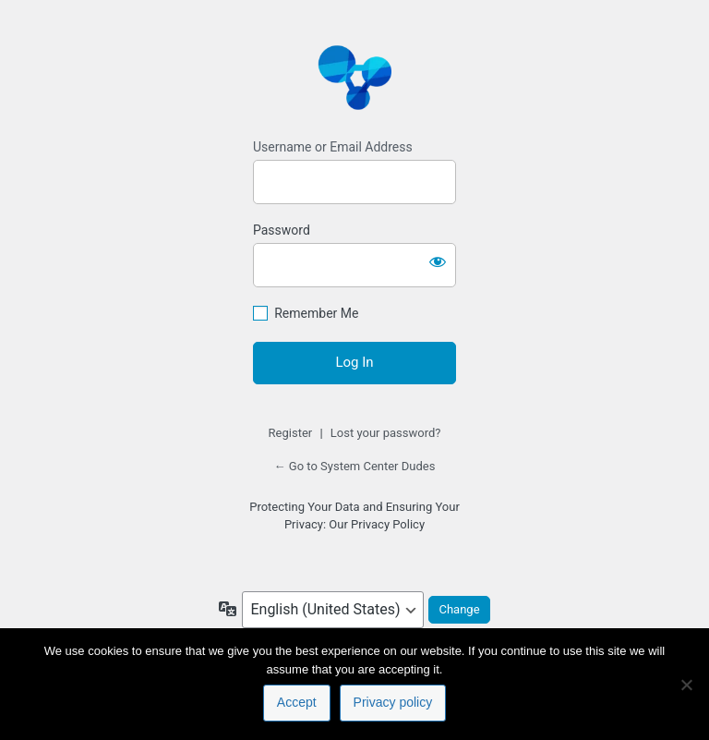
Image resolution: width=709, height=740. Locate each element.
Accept (297, 702)
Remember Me (316, 313)
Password (281, 230)
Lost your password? (385, 433)
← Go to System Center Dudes (355, 466)
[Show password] (437, 261)
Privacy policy (393, 702)
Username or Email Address (333, 147)
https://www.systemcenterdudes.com (354, 76)
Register (291, 433)
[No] (686, 684)
